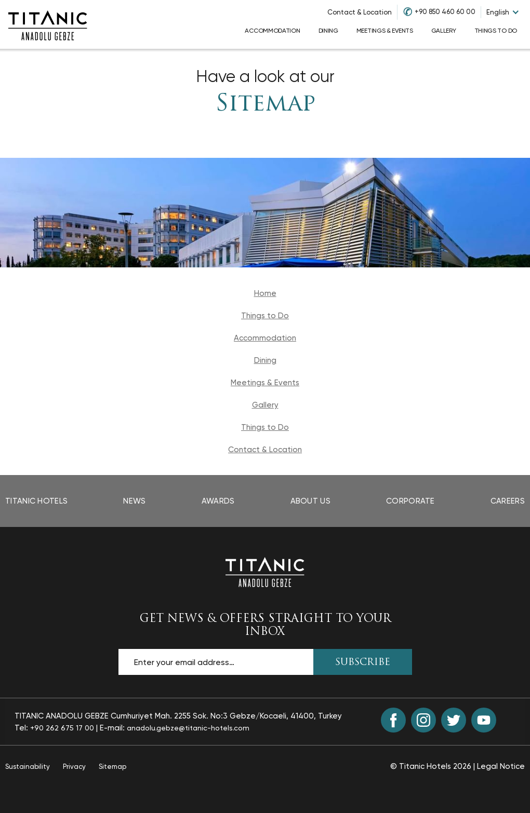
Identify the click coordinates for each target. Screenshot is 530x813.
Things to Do (265, 315)
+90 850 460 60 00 (445, 12)
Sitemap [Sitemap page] (112, 766)
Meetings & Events (265, 382)
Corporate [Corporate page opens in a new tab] (410, 501)
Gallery (265, 405)
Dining (265, 360)
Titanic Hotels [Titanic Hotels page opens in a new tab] (36, 501)
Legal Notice (501, 766)
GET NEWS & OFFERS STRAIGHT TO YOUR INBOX (265, 626)
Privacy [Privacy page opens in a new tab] (74, 766)
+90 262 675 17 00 (62, 728)
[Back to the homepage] (265, 571)
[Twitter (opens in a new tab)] (453, 720)
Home (265, 293)
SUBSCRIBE (362, 663)
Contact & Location (359, 12)
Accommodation (265, 338)
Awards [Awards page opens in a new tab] (218, 501)
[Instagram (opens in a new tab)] (423, 720)
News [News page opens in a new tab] (134, 501)
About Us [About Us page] (310, 501)
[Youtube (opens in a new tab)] (483, 720)
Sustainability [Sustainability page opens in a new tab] (27, 766)
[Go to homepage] (48, 24)
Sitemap (265, 104)
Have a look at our (265, 76)
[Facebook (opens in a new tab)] (393, 720)
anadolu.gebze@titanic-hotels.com (188, 728)
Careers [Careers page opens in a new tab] (508, 501)
